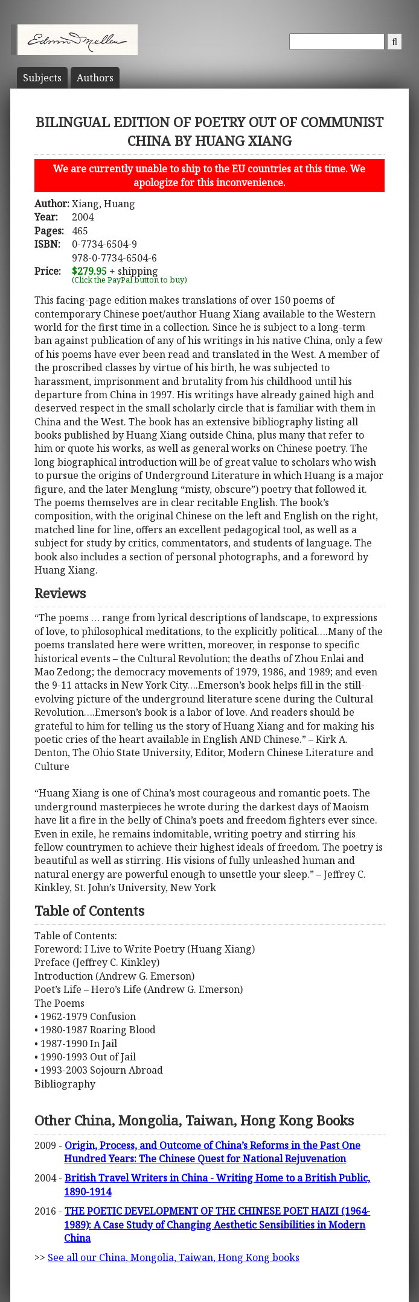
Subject (42, 78)
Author (95, 78)
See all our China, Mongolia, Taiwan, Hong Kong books (173, 1257)
